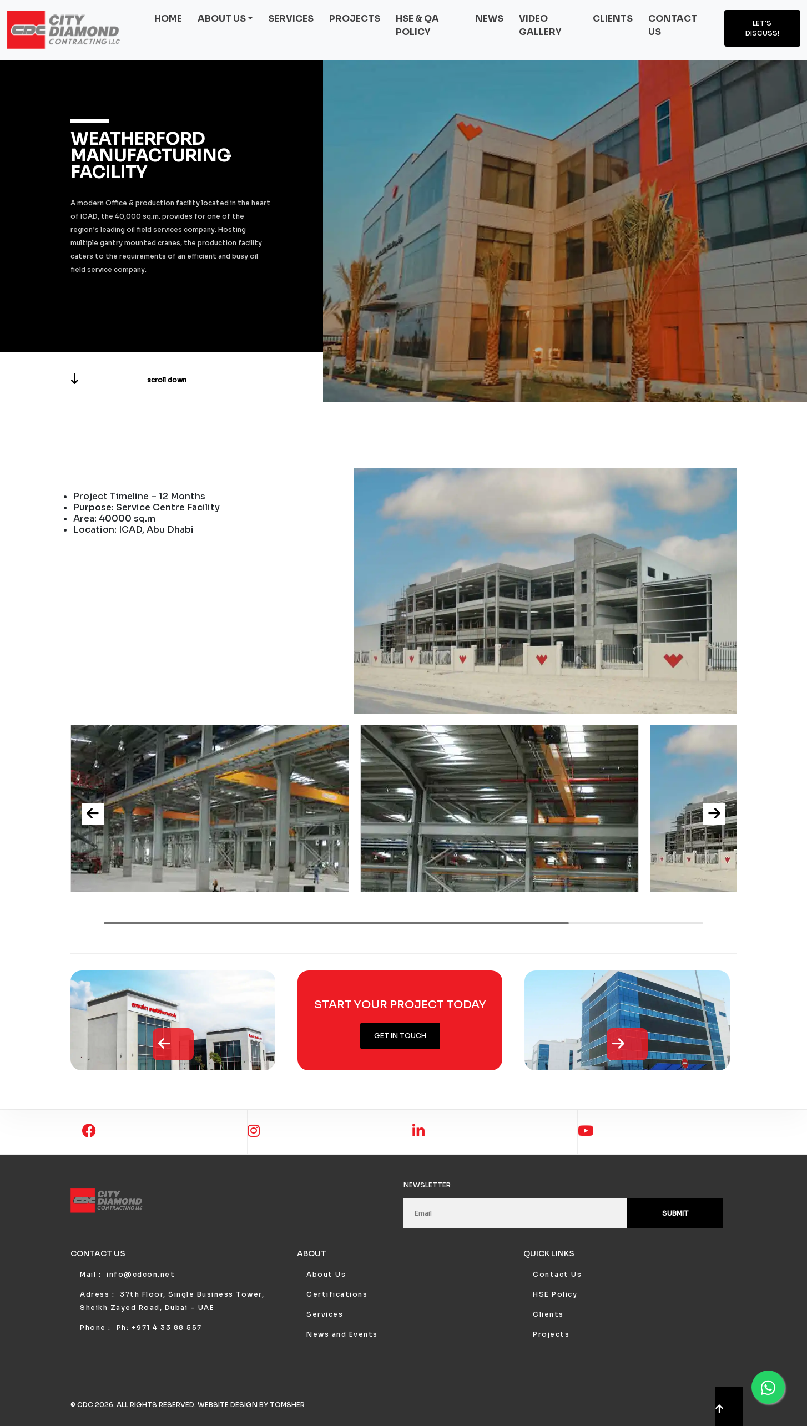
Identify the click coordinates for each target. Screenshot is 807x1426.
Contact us (672, 25)
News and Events (342, 1334)
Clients (613, 18)
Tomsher (287, 1404)
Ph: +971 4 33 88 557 (159, 1327)
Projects (354, 18)
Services (291, 18)
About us (222, 18)
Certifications (336, 1294)
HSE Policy (555, 1294)
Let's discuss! (762, 28)
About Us (326, 1274)
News (489, 18)
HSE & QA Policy (417, 25)
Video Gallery (540, 25)
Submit (675, 1213)
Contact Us (557, 1274)
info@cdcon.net (141, 1274)
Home (168, 18)
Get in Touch (400, 1035)
